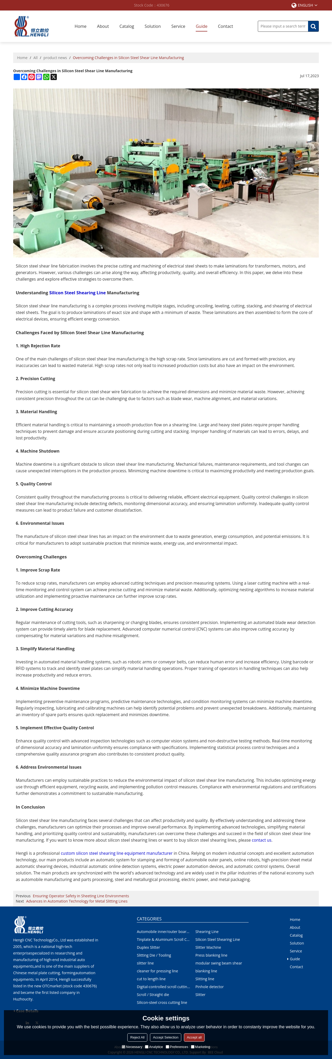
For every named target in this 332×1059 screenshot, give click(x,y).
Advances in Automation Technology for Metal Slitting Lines (76, 901)
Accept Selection (165, 1037)
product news (55, 57)
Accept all (194, 1037)
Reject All (137, 1037)
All (35, 57)
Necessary (132, 1047)
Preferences (177, 1047)
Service (178, 26)
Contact (225, 26)
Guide (201, 26)
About (103, 26)
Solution (153, 26)
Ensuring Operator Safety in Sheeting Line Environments (81, 895)
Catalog (126, 26)
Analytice (154, 1047)
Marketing (200, 1047)
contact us (261, 840)
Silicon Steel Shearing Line (77, 293)
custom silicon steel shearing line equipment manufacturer (117, 853)
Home (81, 26)
